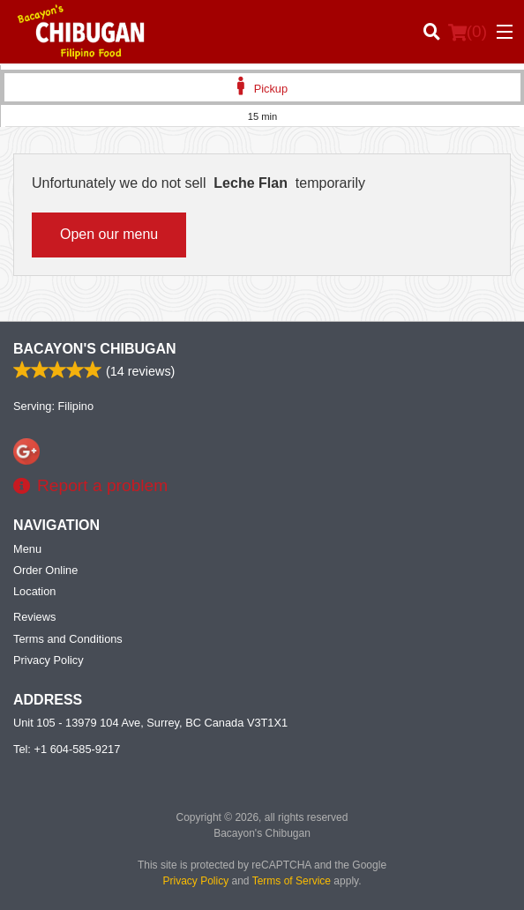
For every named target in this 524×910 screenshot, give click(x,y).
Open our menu (109, 234)
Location (34, 591)
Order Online (45, 570)
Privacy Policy (48, 660)
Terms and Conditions (68, 638)
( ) (467, 32)
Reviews (34, 616)
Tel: (66, 749)
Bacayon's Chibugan (94, 348)
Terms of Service (291, 881)
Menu (27, 549)
